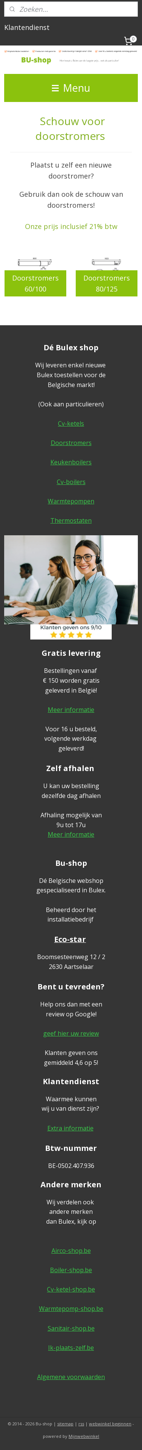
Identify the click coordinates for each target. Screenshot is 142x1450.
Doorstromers (71, 443)
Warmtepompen (71, 501)
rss (81, 1423)
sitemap (65, 1423)
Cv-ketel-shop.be (71, 1289)
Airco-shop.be (71, 1250)
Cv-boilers (71, 482)
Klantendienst (27, 27)
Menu (71, 88)
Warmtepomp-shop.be (71, 1308)
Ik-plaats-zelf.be (71, 1347)
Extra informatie (70, 1128)
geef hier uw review (71, 1033)
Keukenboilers (71, 462)
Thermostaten (71, 520)
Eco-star (70, 939)
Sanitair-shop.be (71, 1328)
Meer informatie (71, 709)
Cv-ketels (71, 423)
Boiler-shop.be (71, 1270)
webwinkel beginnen (110, 1423)
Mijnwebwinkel (84, 1436)
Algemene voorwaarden (71, 1377)
